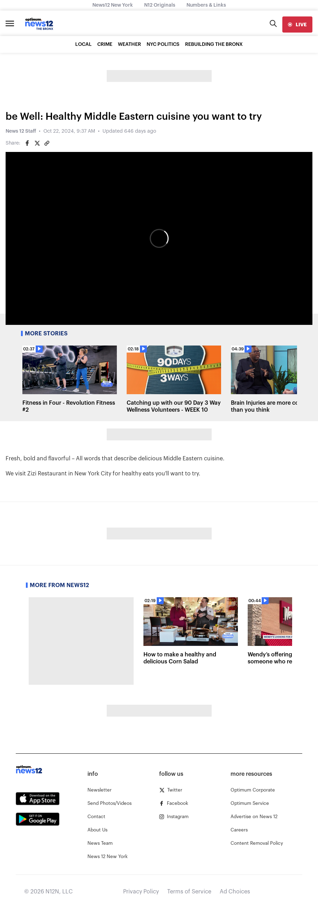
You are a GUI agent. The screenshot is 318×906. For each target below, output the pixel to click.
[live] (297, 24)
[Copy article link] (47, 143)
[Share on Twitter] (37, 143)
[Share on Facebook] (27, 143)
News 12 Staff (21, 131)
